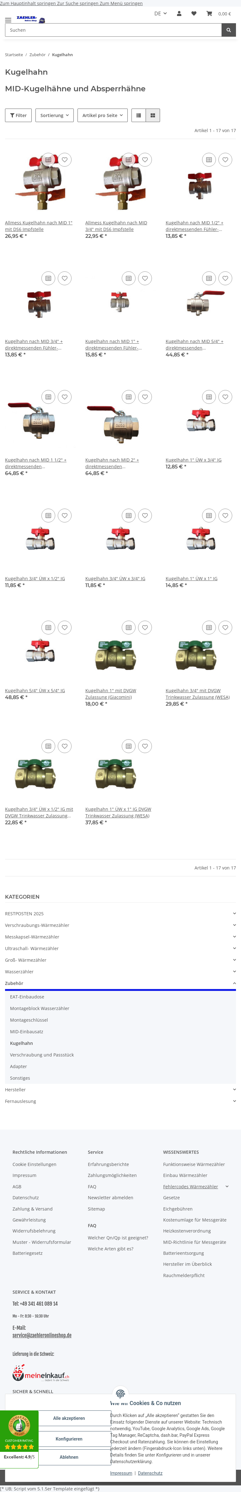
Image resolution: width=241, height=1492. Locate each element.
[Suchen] (229, 30)
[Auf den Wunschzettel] (65, 160)
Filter (18, 115)
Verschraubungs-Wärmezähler (37, 925)
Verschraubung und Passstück (42, 1055)
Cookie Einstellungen (34, 1164)
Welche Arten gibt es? (110, 1249)
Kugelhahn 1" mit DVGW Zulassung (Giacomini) (110, 693)
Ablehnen (69, 1457)
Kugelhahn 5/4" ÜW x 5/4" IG (35, 690)
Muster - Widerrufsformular (42, 1242)
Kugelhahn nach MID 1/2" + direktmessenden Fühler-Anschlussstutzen (194, 226)
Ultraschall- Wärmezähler (32, 948)
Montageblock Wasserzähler (39, 1008)
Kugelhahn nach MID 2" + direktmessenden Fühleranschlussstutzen (112, 463)
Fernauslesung (20, 1101)
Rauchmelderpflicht (184, 1275)
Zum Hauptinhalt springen (28, 3)
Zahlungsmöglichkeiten (112, 1175)
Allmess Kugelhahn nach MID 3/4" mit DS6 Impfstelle (116, 226)
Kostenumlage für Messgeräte (195, 1220)
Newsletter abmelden (110, 1198)
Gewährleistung (29, 1220)
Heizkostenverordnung (187, 1231)
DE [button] (157, 13)
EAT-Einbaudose (27, 997)
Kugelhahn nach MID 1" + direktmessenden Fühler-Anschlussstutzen (112, 344)
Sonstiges (20, 1078)
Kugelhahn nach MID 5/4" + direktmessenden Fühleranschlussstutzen (194, 344)
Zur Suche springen (78, 3)
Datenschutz (150, 1473)
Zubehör (14, 983)
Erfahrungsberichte (108, 1164)
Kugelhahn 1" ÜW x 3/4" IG (194, 460)
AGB (17, 1187)
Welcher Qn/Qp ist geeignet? (118, 1238)
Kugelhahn (21, 1043)
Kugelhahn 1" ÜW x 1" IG (191, 578)
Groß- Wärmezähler (25, 960)
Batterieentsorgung (183, 1253)
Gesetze (171, 1198)
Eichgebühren (178, 1209)
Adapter (18, 1066)
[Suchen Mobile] (113, 30)
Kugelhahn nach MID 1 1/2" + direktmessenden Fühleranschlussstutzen (36, 463)
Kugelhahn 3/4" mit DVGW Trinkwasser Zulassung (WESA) (198, 693)
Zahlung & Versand (33, 1209)
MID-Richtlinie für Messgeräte (194, 1242)
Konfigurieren (69, 1438)
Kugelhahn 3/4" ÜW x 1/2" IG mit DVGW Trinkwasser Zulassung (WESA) (39, 812)
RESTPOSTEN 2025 (24, 914)
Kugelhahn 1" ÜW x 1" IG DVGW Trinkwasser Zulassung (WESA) (118, 812)
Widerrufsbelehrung (34, 1231)
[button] (179, 13)
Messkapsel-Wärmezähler (32, 937)
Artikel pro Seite (100, 115)
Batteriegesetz (28, 1253)
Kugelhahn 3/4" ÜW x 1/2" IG (35, 578)
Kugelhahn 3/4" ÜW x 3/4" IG (115, 578)
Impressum (121, 1473)
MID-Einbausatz (26, 1032)
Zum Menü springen (121, 3)
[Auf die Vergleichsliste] (48, 160)
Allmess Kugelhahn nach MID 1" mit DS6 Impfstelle (38, 226)
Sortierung (51, 115)
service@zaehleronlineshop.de (42, 1335)
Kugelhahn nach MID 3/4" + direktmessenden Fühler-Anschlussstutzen (34, 344)
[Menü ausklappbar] (8, 17)
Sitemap (96, 1209)
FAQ (92, 1187)
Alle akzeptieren (69, 1418)
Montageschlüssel (29, 1020)
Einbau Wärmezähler (185, 1175)
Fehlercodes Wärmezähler (190, 1187)
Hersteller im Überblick (187, 1264)
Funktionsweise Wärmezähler (194, 1164)
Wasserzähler (19, 972)
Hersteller (15, 1090)
